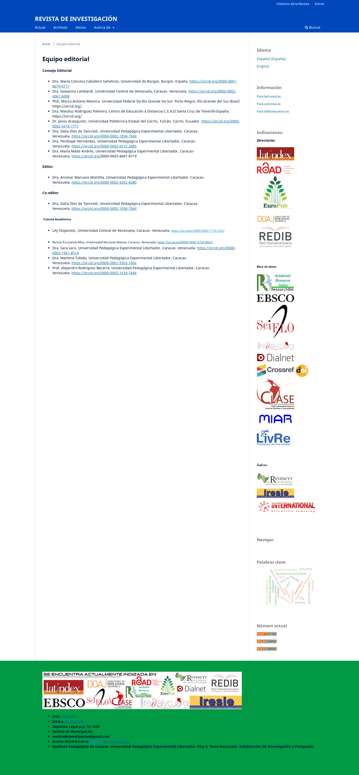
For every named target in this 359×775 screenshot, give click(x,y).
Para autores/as (268, 104)
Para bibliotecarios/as (273, 111)
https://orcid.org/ (86, 156)
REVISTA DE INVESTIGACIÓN (76, 18)
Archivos (60, 27)
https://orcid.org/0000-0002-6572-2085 (104, 146)
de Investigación (116, 741)
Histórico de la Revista (292, 3)
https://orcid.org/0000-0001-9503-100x (104, 262)
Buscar (313, 27)
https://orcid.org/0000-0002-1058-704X (104, 136)
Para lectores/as (269, 96)
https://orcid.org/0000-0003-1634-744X (104, 272)
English (263, 66)
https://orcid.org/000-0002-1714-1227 (198, 231)
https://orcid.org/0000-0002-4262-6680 (104, 182)
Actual (40, 27)
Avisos (81, 27)
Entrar (319, 3)
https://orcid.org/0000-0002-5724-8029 (184, 242)
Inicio (46, 44)
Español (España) (271, 58)
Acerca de (102, 27)
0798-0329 (74, 721)
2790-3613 (68, 716)
